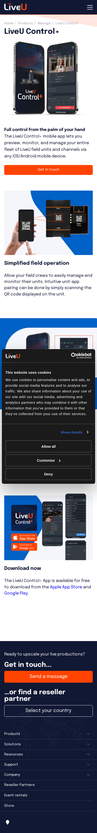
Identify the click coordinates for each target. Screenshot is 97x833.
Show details (72, 432)
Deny (48, 474)
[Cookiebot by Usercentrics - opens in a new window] (71, 356)
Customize (49, 460)
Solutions (12, 744)
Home (8, 23)
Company (12, 775)
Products (25, 23)
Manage (44, 23)
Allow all (48, 446)
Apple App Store (66, 587)
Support (11, 765)
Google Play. (16, 593)
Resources (13, 754)
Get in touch (48, 170)
